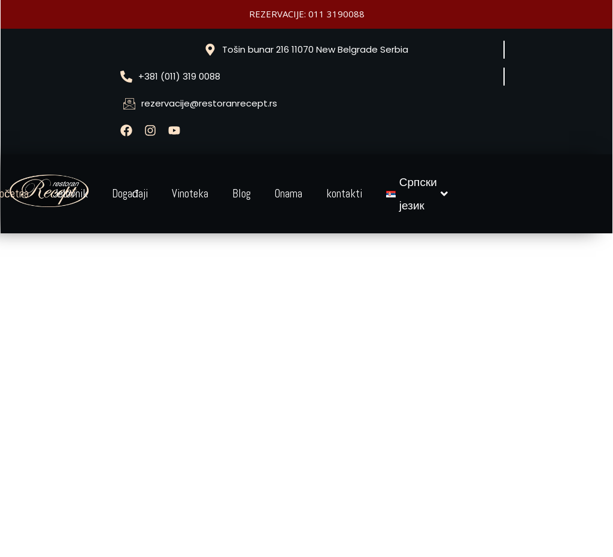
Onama (288, 193)
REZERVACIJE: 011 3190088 (307, 14)
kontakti (344, 193)
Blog (241, 193)
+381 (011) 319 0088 (179, 76)
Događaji (130, 193)
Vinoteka (190, 193)
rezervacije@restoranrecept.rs (209, 103)
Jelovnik (70, 193)
